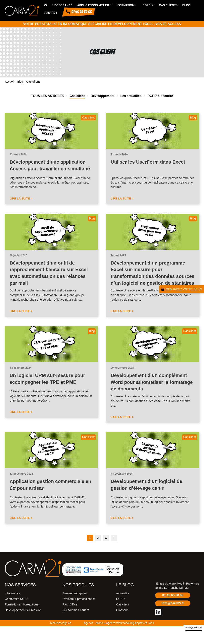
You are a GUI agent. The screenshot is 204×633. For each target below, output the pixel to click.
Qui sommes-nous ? (75, 616)
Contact (50, 12)
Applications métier (93, 5)
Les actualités (130, 96)
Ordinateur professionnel (78, 605)
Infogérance (62, 5)
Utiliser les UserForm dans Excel (148, 162)
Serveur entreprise (74, 600)
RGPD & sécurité (160, 96)
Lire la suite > (21, 198)
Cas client (77, 96)
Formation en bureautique (21, 611)
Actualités (122, 600)
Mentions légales (60, 629)
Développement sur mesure (23, 616)
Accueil (9, 81)
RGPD (146, 5)
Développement (102, 96)
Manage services (193, 628)
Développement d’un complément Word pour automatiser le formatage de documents (152, 388)
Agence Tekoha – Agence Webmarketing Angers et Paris (119, 629)
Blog (186, 5)
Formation (126, 5)
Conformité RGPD (16, 605)
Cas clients (168, 5)
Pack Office (69, 611)
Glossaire (122, 616)
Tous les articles (47, 96)
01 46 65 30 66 (172, 602)
